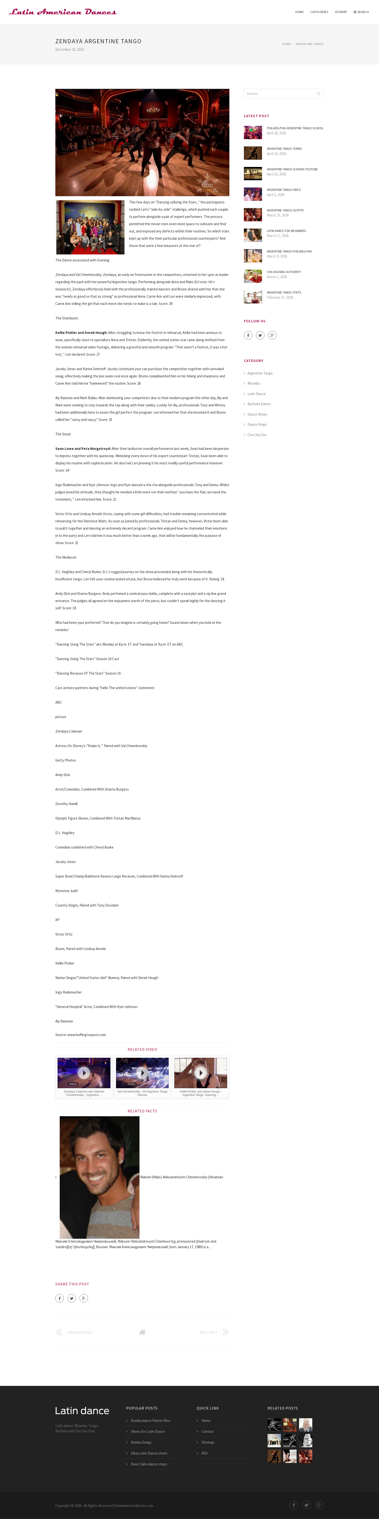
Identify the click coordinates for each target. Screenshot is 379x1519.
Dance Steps (257, 424)
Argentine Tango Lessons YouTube (292, 169)
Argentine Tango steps (284, 292)
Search (361, 12)
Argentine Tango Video (284, 190)
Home (299, 12)
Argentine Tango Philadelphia (289, 251)
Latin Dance (257, 393)
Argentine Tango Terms (284, 149)
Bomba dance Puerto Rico (150, 1420)
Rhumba (254, 383)
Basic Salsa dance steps (149, 1464)
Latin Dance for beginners (286, 231)
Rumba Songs (141, 1442)
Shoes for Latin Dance (148, 1431)
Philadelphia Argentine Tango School (295, 128)
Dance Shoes (257, 414)
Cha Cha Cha (257, 434)
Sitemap (341, 12)
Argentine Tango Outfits (285, 210)
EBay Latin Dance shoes (149, 1453)
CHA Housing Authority (284, 272)
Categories (319, 12)
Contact (208, 1431)
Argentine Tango (310, 44)
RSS (205, 1453)
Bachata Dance (259, 404)
